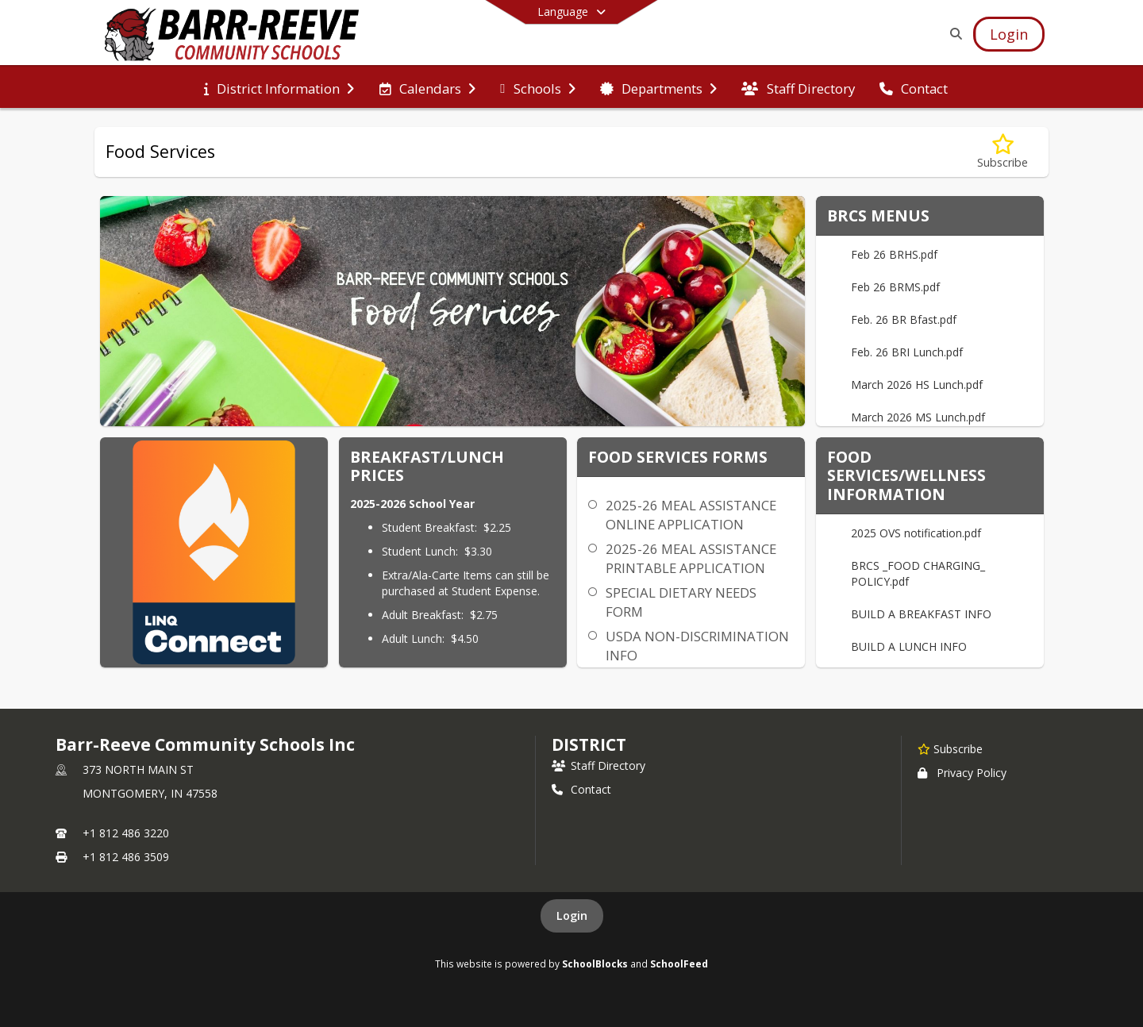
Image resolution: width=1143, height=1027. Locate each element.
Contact (581, 789)
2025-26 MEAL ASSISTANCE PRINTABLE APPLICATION (691, 558)
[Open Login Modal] (1009, 34)
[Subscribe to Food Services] (1002, 152)
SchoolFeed (679, 963)
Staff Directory (598, 765)
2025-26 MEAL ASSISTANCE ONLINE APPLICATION (691, 514)
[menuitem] (279, 87)
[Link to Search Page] (953, 33)
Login (571, 915)
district (589, 744)
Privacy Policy (962, 772)
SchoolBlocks (595, 963)
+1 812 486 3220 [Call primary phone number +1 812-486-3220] (126, 832)
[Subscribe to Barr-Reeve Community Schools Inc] (950, 748)
